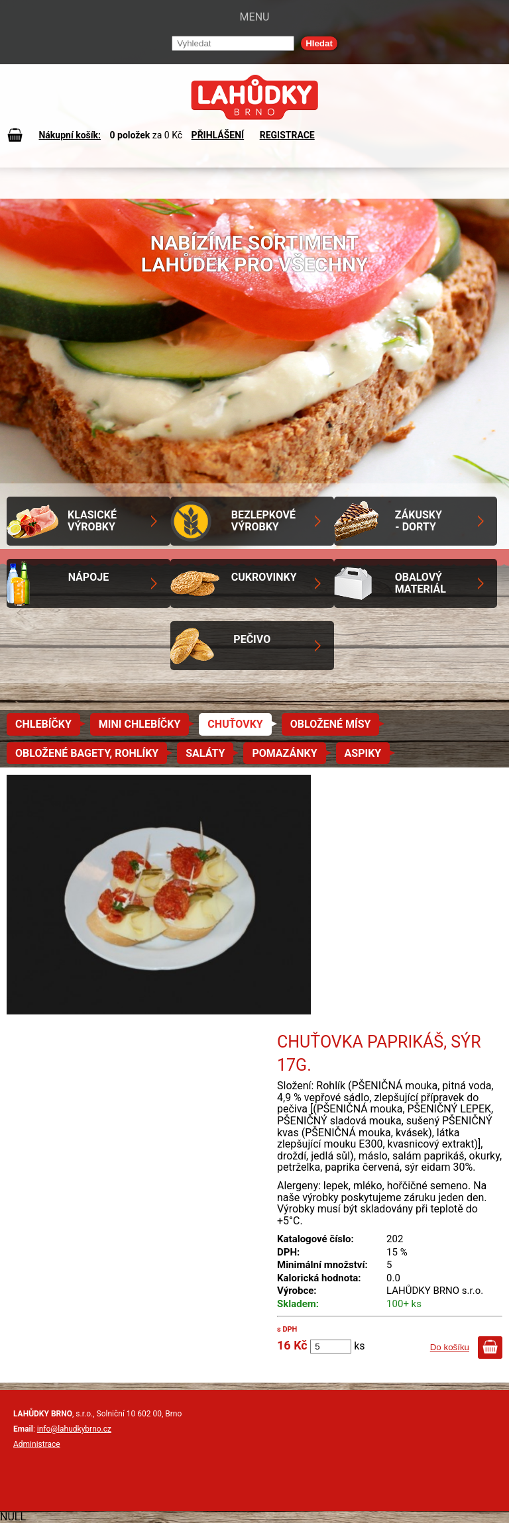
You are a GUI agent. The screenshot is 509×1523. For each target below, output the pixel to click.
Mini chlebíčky (140, 724)
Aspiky (363, 753)
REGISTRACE (287, 135)
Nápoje (88, 577)
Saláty (205, 753)
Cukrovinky (264, 577)
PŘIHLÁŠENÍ (218, 135)
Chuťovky (234, 724)
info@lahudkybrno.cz (74, 1429)
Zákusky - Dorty (418, 521)
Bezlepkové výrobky (263, 521)
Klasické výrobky (92, 521)
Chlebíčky (43, 724)
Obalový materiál (420, 583)
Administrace (36, 1444)
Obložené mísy (330, 724)
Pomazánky (284, 753)
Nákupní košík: (69, 135)
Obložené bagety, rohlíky (86, 753)
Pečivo (251, 639)
